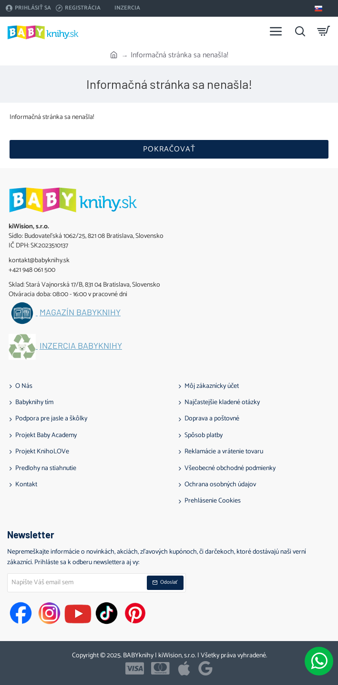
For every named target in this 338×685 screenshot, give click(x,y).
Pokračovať (169, 149)
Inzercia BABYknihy (81, 346)
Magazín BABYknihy (80, 312)
